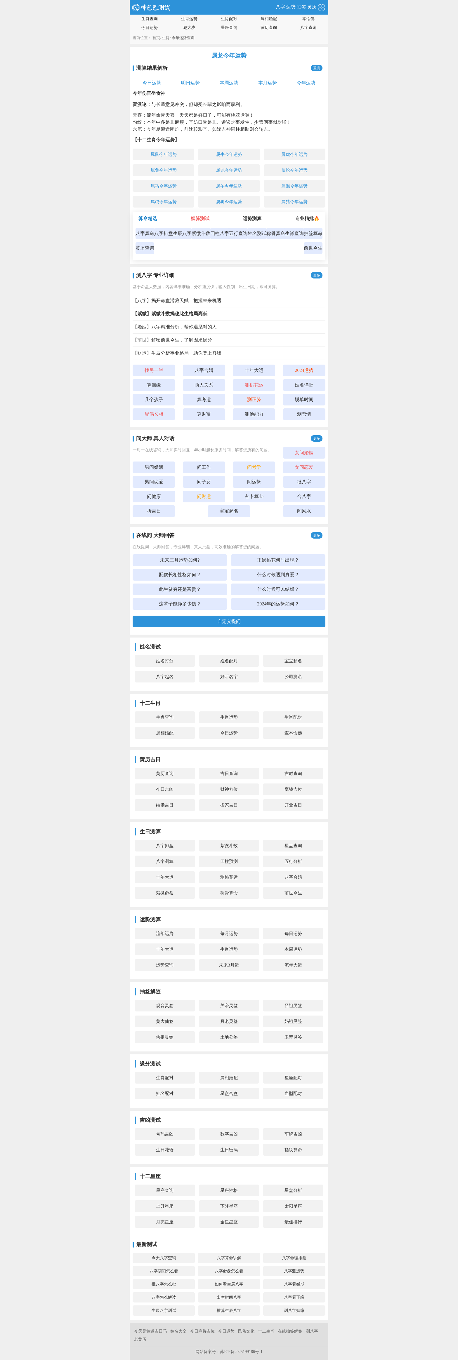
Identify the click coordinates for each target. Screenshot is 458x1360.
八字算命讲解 (229, 1258)
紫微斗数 (201, 233)
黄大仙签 (165, 1021)
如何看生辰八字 (229, 1284)
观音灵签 (165, 1005)
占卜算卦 (254, 496)
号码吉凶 (165, 1134)
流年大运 (293, 965)
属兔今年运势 (163, 170)
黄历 (312, 6)
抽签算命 (313, 233)
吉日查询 (229, 773)
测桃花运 (229, 877)
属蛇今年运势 (294, 170)
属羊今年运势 (229, 186)
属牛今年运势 (229, 154)
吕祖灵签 (293, 1005)
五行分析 (293, 861)
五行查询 (238, 233)
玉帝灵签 (293, 1037)
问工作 (204, 467)
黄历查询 (269, 27)
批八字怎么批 (164, 1284)
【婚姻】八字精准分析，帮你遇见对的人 (175, 326)
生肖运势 (189, 19)
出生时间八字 (229, 1297)
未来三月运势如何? (179, 560)
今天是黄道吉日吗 (150, 1331)
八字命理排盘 (294, 1258)
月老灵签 (229, 1021)
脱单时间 (304, 399)
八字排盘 (163, 233)
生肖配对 (229, 19)
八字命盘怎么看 (229, 1271)
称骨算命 (275, 233)
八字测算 (165, 861)
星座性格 (229, 1190)
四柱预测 (229, 861)
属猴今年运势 (294, 186)
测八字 (312, 1331)
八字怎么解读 (164, 1297)
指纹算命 (293, 1149)
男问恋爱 (154, 481)
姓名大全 (178, 1331)
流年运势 (165, 933)
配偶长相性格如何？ (180, 574)
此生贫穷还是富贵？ (180, 589)
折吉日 (154, 511)
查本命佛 (293, 733)
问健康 (154, 496)
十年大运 (254, 370)
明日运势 (190, 82)
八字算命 (145, 233)
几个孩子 (154, 399)
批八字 (304, 481)
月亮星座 (165, 1222)
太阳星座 (293, 1206)
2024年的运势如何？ (278, 603)
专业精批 (307, 218)
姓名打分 (165, 661)
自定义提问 (229, 621)
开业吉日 (293, 805)
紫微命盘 (165, 893)
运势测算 (252, 218)
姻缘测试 (200, 218)
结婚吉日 (165, 805)
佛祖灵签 (165, 1037)
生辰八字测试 (164, 1310)
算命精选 (147, 218)
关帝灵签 (229, 1005)
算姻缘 (154, 384)
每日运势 (293, 933)
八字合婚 (204, 370)
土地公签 (229, 1037)
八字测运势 (294, 1271)
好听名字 (229, 676)
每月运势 (229, 933)
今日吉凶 (165, 789)
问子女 (204, 481)
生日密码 (229, 1149)
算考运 (204, 399)
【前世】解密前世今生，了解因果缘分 (172, 339)
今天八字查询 (164, 1258)
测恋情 (304, 414)
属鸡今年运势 (163, 201)
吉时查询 (293, 773)
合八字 (304, 496)
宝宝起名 (229, 511)
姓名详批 (304, 384)
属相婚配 (269, 19)
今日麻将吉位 (202, 1331)
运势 (291, 6)
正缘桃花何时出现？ (278, 560)
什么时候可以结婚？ (278, 589)
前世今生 (313, 247)
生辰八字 (182, 233)
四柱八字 (219, 233)
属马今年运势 (163, 186)
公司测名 (293, 676)
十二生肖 (266, 1331)
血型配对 (293, 1093)
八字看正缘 (294, 1297)
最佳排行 (293, 1222)
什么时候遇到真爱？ (278, 574)
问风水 (304, 511)
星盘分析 (293, 1190)
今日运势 (149, 27)
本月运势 (267, 82)
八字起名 (165, 676)
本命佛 (308, 19)
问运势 (254, 481)
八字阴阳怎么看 (164, 1271)
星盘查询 (293, 845)
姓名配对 (229, 661)
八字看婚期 (294, 1284)
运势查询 (165, 965)
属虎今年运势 (294, 154)
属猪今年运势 (294, 201)
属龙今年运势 (229, 170)
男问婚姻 (154, 467)
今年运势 (306, 82)
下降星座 (229, 1206)
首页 (156, 38)
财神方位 (229, 789)
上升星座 (165, 1206)
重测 (316, 68)
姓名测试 (257, 233)
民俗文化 (246, 1331)
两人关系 (204, 384)
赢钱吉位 (293, 789)
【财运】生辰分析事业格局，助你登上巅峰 (177, 353)
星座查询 (229, 27)
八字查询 (308, 27)
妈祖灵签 (293, 1021)
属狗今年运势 (229, 201)
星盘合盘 (229, 1093)
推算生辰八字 (229, 1310)
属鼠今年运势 (163, 154)
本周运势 (229, 82)
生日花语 (165, 1149)
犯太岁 (189, 27)
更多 (316, 275)
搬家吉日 (229, 805)
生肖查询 (149, 19)
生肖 (166, 38)
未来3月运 (229, 965)
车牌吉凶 (293, 1134)
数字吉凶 (229, 1134)
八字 (280, 6)
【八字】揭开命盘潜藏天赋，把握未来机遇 (177, 300)
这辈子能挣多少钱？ (180, 603)
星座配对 (293, 1077)
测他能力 (254, 414)
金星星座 (229, 1222)
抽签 (301, 6)
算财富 (204, 414)
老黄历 (140, 1339)
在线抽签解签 (290, 1331)
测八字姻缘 (294, 1310)
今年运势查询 (183, 38)
